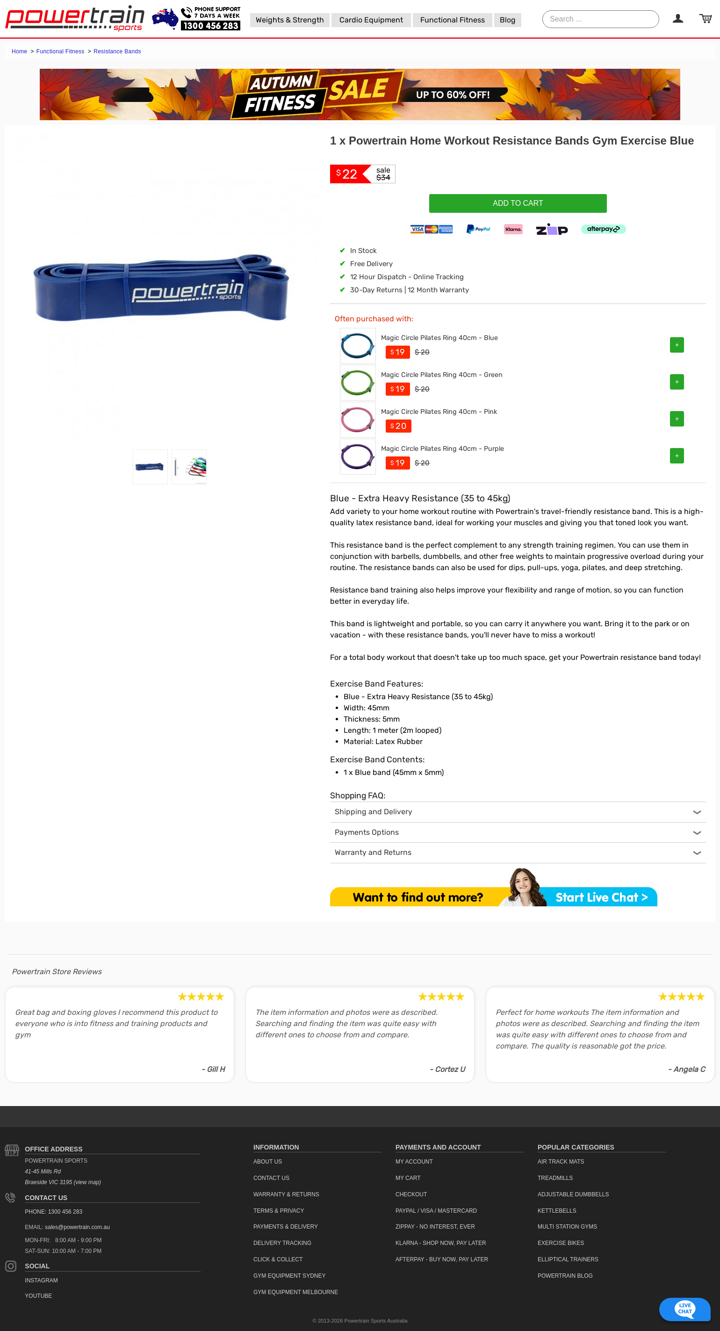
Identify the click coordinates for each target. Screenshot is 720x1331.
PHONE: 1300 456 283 (53, 1211)
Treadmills (555, 1178)
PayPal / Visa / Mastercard (436, 1211)
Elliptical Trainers (568, 1259)
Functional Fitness (61, 51)
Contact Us (46, 1197)
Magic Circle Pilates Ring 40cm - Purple (442, 449)
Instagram (41, 1280)
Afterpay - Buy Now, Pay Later (442, 1259)
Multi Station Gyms (567, 1226)
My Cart (408, 1178)
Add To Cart (518, 203)
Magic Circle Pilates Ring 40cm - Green (442, 375)
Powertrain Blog (565, 1276)
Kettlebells (557, 1211)
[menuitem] (290, 20)
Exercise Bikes (561, 1243)
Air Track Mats (561, 1161)
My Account (414, 1161)
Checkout (411, 1194)
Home (20, 51)
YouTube (38, 1296)
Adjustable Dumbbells (573, 1194)
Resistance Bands (117, 51)
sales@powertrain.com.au (77, 1227)
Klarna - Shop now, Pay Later (441, 1243)
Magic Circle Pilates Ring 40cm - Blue (439, 338)
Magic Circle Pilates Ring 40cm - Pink (439, 412)
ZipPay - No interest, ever (435, 1226)
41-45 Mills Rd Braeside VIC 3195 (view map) (63, 1177)
